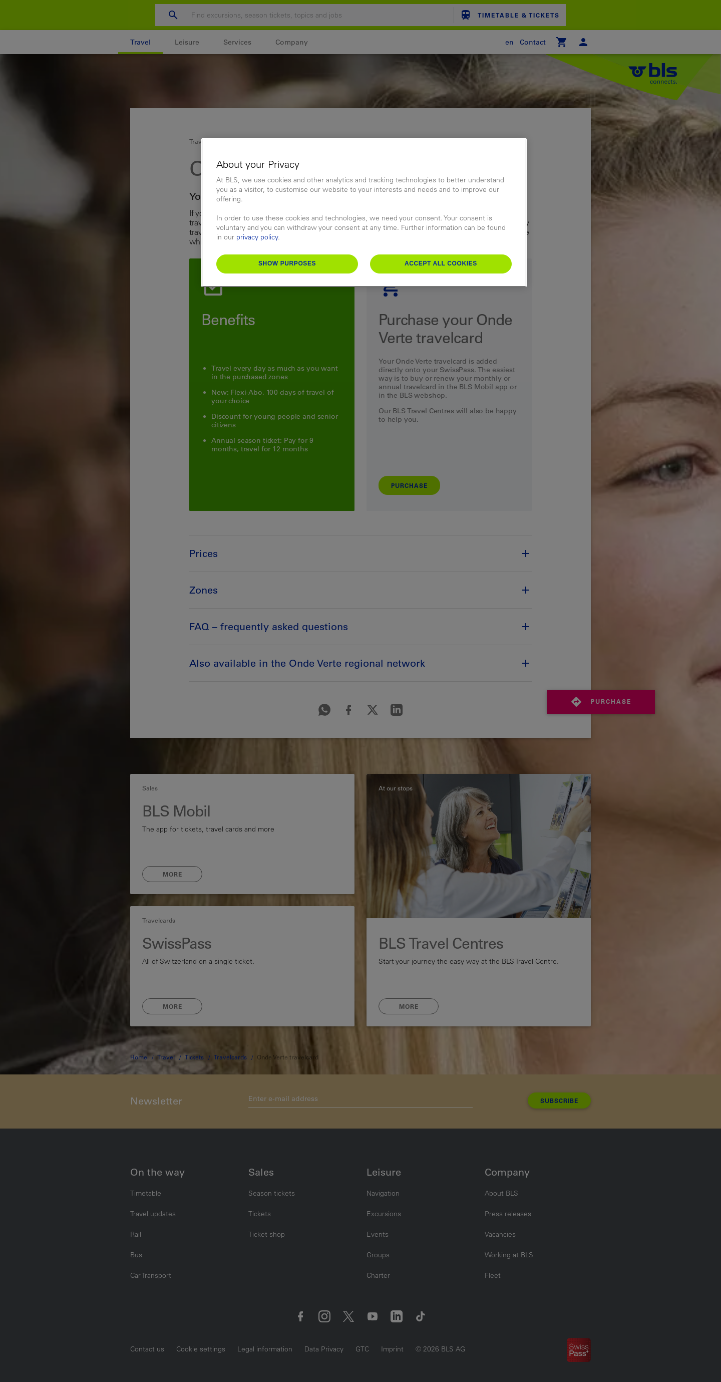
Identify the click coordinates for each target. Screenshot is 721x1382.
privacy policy (257, 236)
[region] (364, 212)
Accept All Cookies (441, 263)
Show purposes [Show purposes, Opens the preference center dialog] (287, 263)
